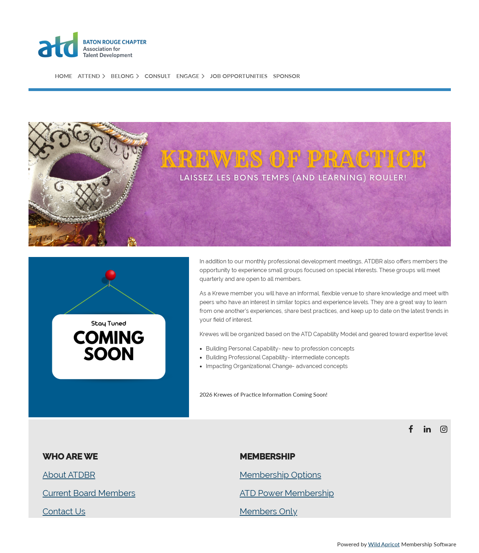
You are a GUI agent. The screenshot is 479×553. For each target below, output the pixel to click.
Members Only (268, 511)
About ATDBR (69, 475)
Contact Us (64, 511)
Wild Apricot (384, 544)
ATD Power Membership (287, 493)
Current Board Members (89, 493)
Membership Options (280, 475)
